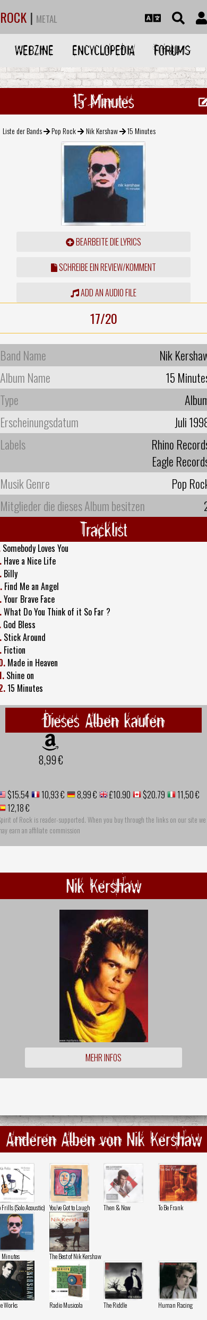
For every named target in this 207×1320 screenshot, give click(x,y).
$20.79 (153, 794)
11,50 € (188, 794)
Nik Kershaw (102, 130)
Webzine (34, 50)
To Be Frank (170, 1207)
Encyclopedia (103, 50)
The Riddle (115, 1304)
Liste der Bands (22, 130)
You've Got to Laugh (69, 1207)
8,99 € (50, 760)
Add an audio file (103, 292)
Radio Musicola (66, 1304)
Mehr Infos (103, 1057)
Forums (172, 50)
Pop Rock (63, 130)
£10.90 (119, 794)
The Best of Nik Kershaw (75, 1256)
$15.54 (17, 794)
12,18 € (18, 808)
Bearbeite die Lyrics (103, 241)
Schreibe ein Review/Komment (103, 267)
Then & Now (117, 1207)
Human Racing (175, 1304)
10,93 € (52, 794)
